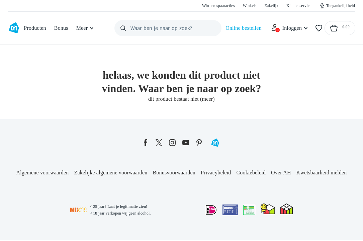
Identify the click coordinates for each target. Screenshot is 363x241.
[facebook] (146, 142)
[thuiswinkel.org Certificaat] (268, 209)
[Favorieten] (319, 28)
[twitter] (159, 142)
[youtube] (186, 142)
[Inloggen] (290, 28)
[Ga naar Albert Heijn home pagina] (14, 28)
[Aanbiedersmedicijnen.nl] (249, 210)
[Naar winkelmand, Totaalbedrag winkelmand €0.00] (340, 28)
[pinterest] (199, 142)
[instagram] (172, 142)
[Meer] (85, 28)
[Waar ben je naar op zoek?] (167, 28)
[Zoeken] (123, 28)
